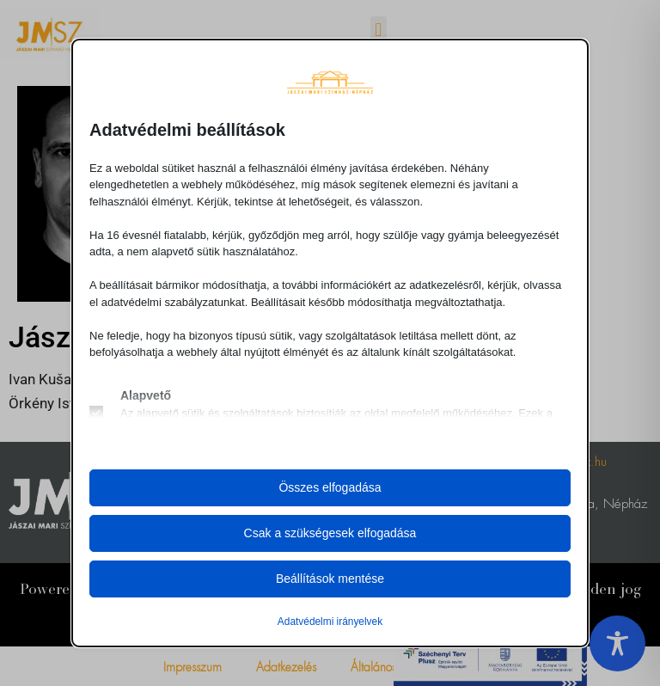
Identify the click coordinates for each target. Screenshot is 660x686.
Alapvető (145, 395)
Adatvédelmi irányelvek (330, 622)
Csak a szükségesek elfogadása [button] (330, 533)
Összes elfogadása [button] (329, 487)
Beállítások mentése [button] (330, 578)
